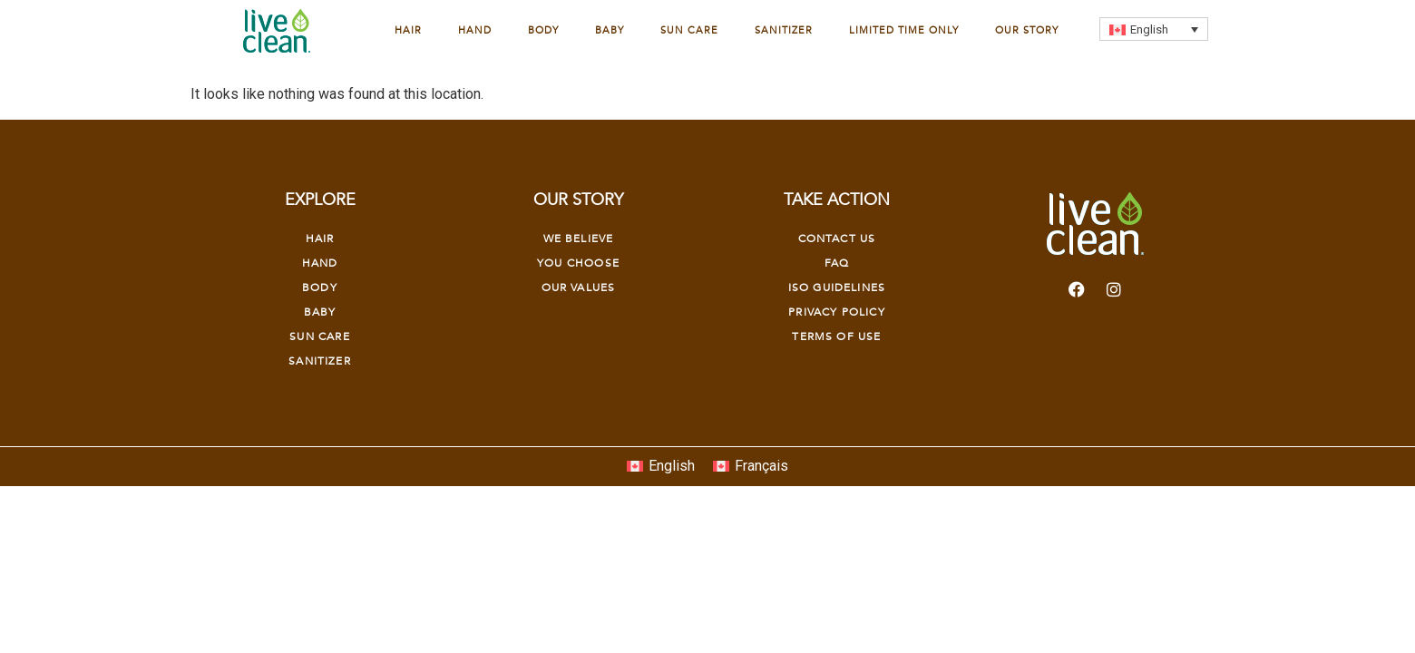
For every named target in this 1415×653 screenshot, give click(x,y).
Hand (475, 30)
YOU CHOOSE (578, 263)
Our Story (1027, 30)
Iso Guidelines (836, 287)
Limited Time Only (904, 30)
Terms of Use (836, 336)
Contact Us (837, 238)
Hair (408, 30)
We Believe (578, 238)
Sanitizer (784, 30)
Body (543, 30)
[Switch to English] (661, 467)
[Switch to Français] (750, 467)
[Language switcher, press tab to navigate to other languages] (1153, 29)
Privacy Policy (836, 312)
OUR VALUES (579, 287)
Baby (609, 30)
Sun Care (689, 30)
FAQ (837, 263)
